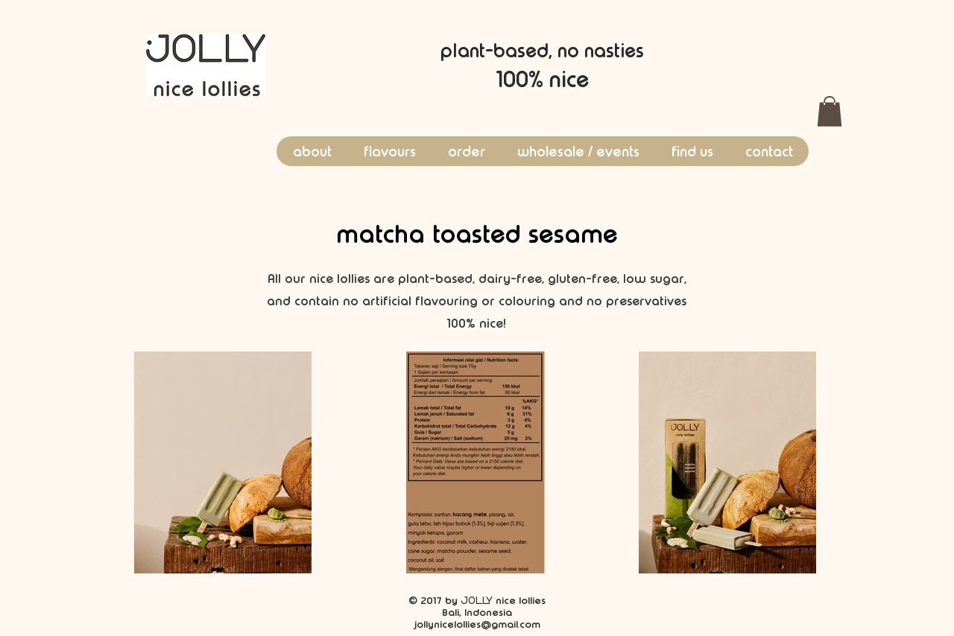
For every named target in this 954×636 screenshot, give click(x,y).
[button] (829, 111)
